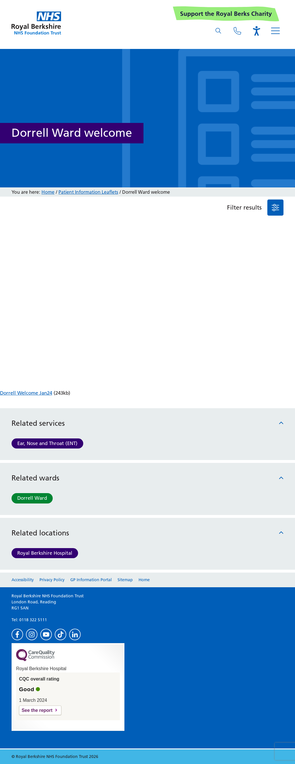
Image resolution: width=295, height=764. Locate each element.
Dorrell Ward (32, 498)
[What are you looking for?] (218, 31)
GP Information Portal (91, 579)
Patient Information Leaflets (88, 192)
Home (47, 192)
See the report (37, 710)
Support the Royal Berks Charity (226, 13)
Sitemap (125, 579)
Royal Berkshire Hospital (44, 553)
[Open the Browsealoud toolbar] (256, 31)
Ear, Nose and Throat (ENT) (47, 443)
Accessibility (23, 579)
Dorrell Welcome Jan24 (26, 393)
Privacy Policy (52, 579)
